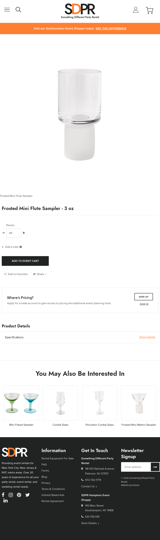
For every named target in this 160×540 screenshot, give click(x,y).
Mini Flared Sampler (21, 425)
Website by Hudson (130, 485)
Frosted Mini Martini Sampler (138, 425)
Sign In (144, 304)
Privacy (46, 483)
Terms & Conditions (53, 489)
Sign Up (143, 296)
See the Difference (111, 28)
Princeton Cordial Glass (100, 425)
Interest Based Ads (53, 495)
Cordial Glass (60, 425)
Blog (44, 477)
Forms (45, 471)
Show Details (147, 337)
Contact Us (89, 486)
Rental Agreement (53, 501)
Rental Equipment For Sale (58, 458)
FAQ (44, 464)
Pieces (10, 225)
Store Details (90, 523)
